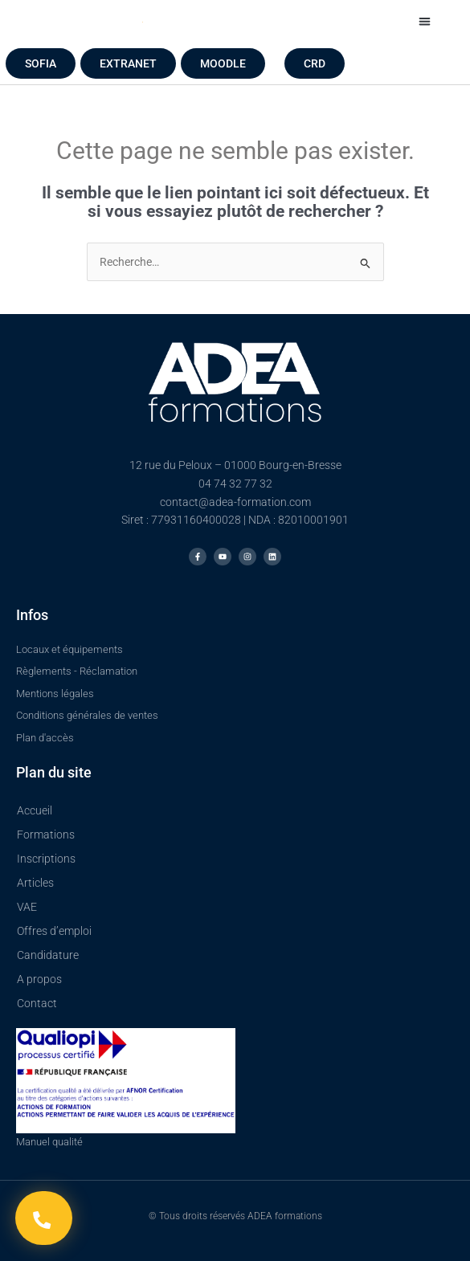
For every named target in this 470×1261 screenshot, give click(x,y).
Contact (37, 1003)
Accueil (34, 810)
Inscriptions (46, 858)
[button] (424, 21)
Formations (46, 834)
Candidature (48, 955)
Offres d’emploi (54, 930)
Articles (35, 882)
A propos (39, 979)
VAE (27, 906)
